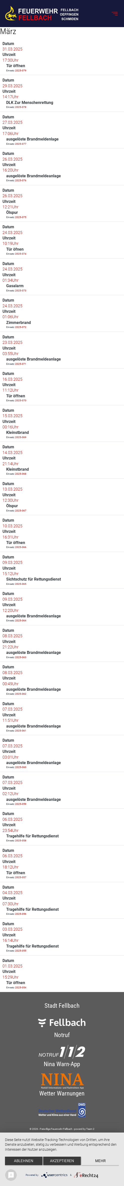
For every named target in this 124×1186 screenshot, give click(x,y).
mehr (100, 1161)
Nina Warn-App (62, 1064)
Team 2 (90, 1129)
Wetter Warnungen (61, 1093)
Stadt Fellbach (62, 1005)
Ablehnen (23, 1161)
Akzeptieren (62, 1161)
